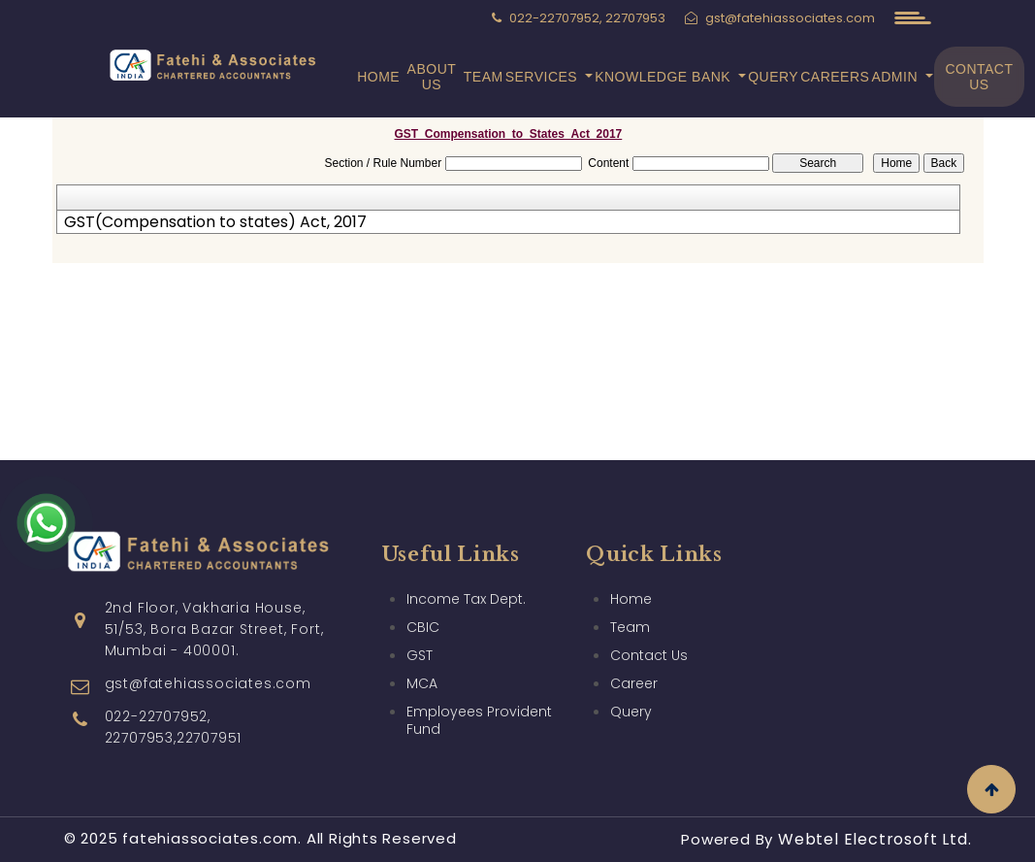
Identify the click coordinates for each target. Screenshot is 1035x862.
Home (378, 76)
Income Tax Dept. (466, 599)
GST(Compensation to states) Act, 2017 (215, 222)
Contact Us (979, 76)
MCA (421, 683)
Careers (834, 76)
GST (419, 655)
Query (773, 76)
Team (483, 76)
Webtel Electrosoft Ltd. (874, 839)
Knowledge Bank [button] (664, 76)
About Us (432, 76)
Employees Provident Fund (479, 720)
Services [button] (543, 76)
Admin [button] (896, 76)
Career (634, 683)
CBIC (422, 627)
